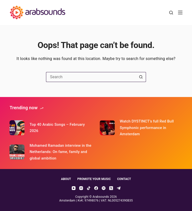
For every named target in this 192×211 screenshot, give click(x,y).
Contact (124, 179)
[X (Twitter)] (111, 188)
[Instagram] (81, 188)
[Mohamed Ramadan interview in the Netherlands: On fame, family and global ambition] (17, 152)
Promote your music (94, 179)
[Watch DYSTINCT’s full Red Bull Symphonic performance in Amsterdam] (107, 127)
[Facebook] (96, 188)
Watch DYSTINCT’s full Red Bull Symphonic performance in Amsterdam (147, 127)
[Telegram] (118, 188)
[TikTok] (88, 188)
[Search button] (141, 77)
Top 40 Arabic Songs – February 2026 (57, 127)
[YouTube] (74, 188)
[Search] (171, 12)
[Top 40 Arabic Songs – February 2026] (17, 127)
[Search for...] (91, 77)
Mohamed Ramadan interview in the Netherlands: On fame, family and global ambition (60, 151)
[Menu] (180, 12)
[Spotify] (104, 188)
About (66, 179)
